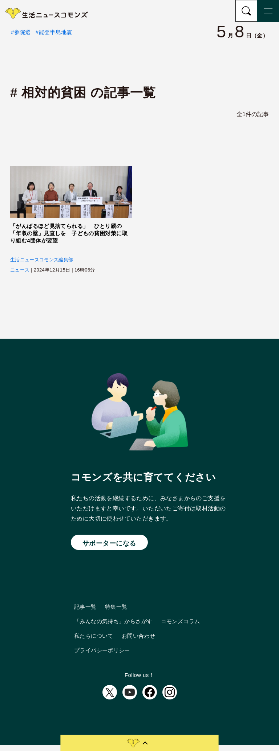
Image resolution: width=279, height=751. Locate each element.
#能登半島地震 (54, 38)
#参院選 (21, 38)
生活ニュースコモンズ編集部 (41, 266)
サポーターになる (109, 549)
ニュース (19, 276)
